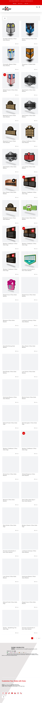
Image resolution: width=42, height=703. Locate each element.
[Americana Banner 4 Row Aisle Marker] (10, 387)
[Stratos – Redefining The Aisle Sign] (10, 618)
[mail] (18, 693)
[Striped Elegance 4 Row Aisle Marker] (29, 464)
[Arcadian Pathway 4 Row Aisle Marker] (10, 29)
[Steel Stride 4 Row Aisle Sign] (10, 515)
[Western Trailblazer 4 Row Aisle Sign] (29, 183)
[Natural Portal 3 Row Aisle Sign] (10, 592)
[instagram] (6, 693)
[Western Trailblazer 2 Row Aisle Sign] (10, 439)
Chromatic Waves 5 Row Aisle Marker (9, 65)
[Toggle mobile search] (37, 7)
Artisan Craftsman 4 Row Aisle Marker (28, 141)
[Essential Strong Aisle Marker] (10, 336)
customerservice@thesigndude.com (26, 0)
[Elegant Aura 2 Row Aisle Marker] (29, 592)
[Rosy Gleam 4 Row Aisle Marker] (29, 336)
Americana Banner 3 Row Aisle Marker (29, 577)
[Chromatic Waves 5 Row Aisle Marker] (10, 54)
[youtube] (12, 693)
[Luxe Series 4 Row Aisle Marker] (29, 157)
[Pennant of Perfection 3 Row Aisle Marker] (29, 259)
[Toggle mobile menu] (39, 7)
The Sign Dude (8, 684)
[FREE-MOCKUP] (20, 657)
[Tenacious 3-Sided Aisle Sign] (29, 54)
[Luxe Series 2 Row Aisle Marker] (10, 567)
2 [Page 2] (34, 638)
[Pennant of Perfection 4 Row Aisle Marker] (29, 618)
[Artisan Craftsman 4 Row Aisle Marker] (29, 131)
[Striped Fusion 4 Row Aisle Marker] (10, 80)
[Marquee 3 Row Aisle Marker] (10, 490)
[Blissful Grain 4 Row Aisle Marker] (29, 387)
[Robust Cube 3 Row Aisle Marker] (29, 208)
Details (17, 43)
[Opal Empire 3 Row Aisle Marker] (29, 106)
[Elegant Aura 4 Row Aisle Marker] (10, 285)
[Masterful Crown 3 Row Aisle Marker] (10, 131)
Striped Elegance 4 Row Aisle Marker (28, 474)
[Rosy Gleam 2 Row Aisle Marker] (10, 183)
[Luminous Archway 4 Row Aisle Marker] (29, 311)
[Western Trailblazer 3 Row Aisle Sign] (29, 234)
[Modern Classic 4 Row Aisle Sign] (29, 515)
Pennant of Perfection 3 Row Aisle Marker (28, 270)
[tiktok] (9, 693)
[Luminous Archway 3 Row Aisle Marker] (29, 541)
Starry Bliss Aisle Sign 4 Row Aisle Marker (28, 500)
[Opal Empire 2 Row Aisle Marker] (10, 157)
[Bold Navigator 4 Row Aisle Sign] (29, 413)
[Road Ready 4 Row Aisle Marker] (10, 362)
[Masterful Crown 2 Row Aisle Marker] (10, 208)
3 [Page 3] (36, 638)
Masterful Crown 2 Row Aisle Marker (9, 218)
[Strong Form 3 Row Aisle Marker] (10, 464)
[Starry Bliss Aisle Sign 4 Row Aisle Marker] (29, 490)
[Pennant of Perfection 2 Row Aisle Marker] (10, 541)
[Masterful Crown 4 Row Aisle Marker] (10, 106)
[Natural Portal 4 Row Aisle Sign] (10, 413)
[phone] (21, 693)
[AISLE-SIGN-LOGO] (6, 646)
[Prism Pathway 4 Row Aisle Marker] (29, 29)
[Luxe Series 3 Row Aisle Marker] (29, 362)
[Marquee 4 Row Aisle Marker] (10, 311)
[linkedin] (15, 693)
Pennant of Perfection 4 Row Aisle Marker (28, 628)
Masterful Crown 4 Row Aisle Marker (9, 116)
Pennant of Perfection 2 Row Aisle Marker (9, 551)
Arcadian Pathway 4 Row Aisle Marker (9, 39)
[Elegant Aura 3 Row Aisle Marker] (29, 285)
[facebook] (3, 693)
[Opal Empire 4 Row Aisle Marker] (29, 80)
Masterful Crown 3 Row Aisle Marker (9, 141)
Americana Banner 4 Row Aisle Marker (10, 398)
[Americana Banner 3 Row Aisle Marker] (29, 567)
